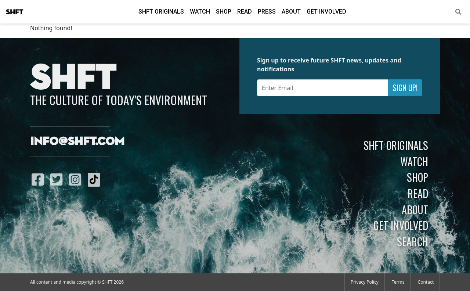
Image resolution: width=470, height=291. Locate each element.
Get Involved (326, 11)
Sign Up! (405, 87)
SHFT (15, 12)
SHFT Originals (161, 11)
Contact (426, 282)
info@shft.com (77, 142)
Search (412, 241)
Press (267, 11)
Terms (398, 282)
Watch (200, 11)
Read (244, 11)
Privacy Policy (365, 282)
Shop (223, 11)
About (291, 11)
